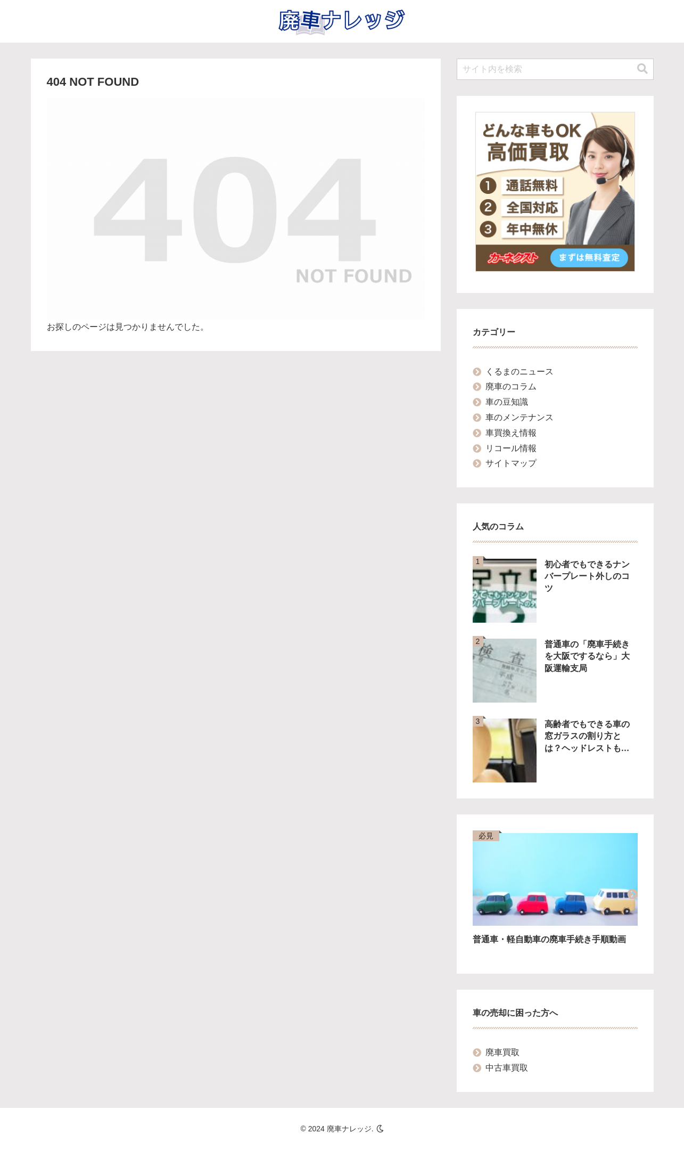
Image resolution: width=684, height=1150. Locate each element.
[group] (555, 895)
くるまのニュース (519, 371)
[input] (555, 69)
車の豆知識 (506, 401)
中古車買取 (506, 1067)
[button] (642, 69)
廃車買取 (502, 1052)
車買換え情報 (511, 432)
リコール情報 (511, 448)
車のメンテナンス (519, 417)
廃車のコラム (511, 386)
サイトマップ (511, 463)
